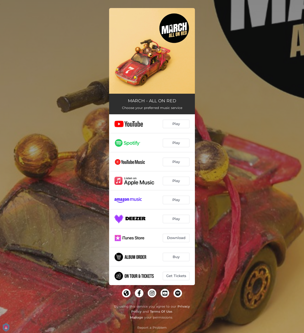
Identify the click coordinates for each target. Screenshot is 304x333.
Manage (136, 317)
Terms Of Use (161, 311)
